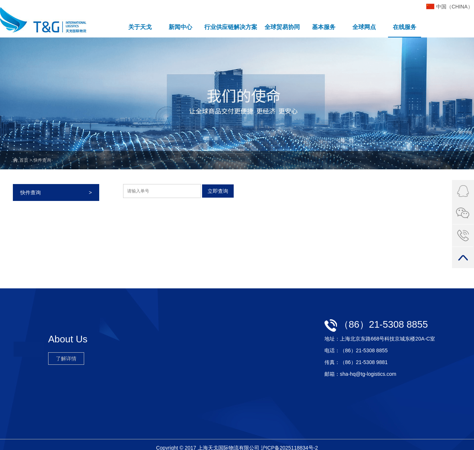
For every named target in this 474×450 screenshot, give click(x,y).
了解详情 (66, 358)
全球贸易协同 (282, 27)
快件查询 (56, 192)
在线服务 (404, 27)
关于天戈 (140, 27)
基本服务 (323, 27)
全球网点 (364, 27)
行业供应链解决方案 (230, 27)
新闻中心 (180, 27)
